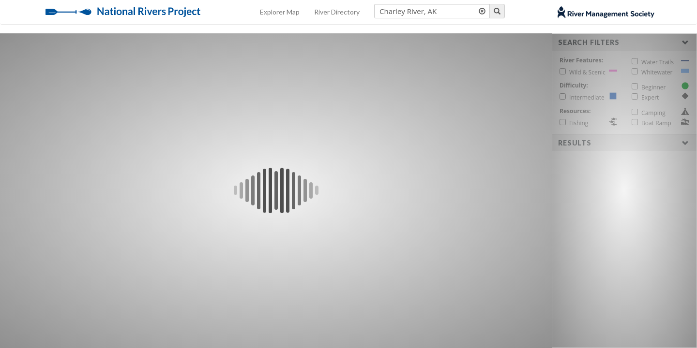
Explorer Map (280, 12)
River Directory (337, 12)
